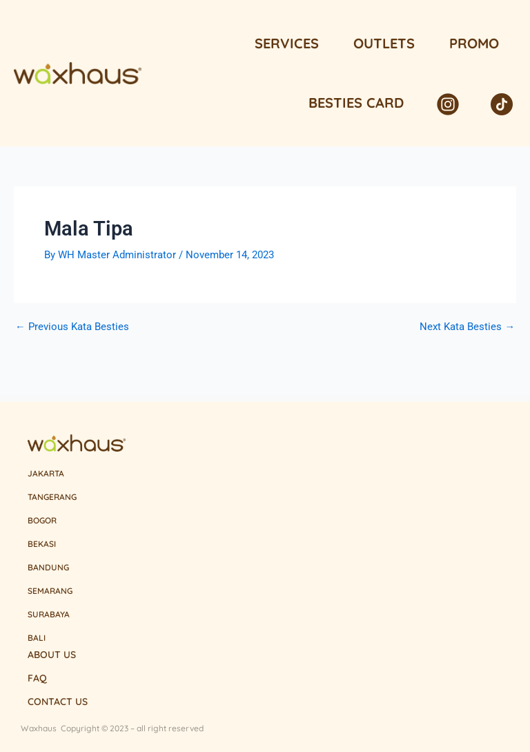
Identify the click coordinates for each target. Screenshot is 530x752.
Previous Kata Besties (72, 327)
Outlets (384, 43)
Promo (474, 43)
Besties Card (356, 102)
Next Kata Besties (467, 327)
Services (287, 43)
